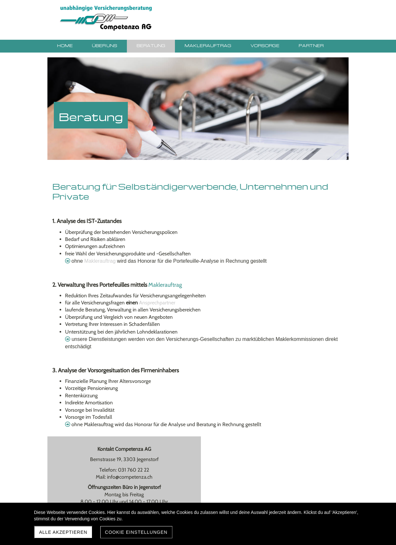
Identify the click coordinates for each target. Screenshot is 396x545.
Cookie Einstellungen (136, 532)
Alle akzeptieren (63, 532)
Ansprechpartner (157, 303)
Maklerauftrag (100, 261)
